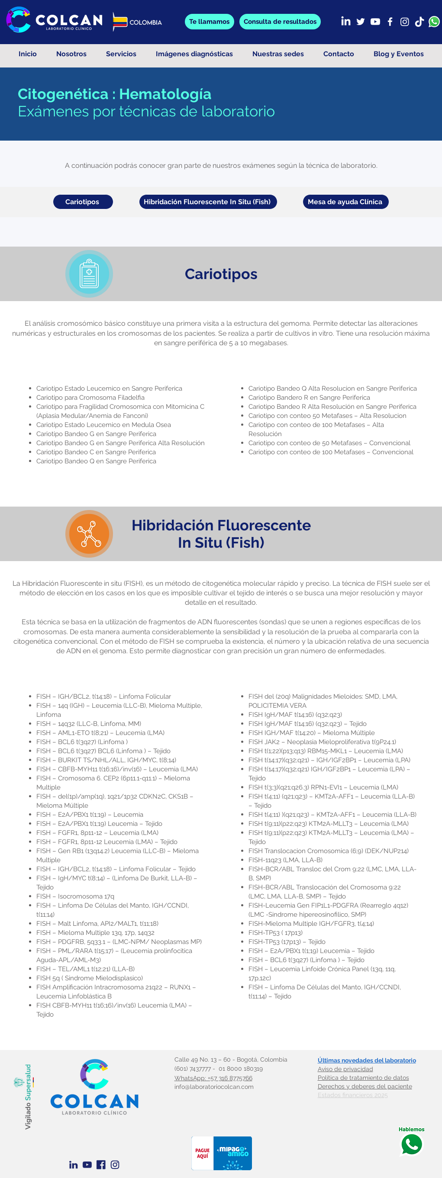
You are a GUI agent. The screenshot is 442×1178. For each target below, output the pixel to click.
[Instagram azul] (115, 1164)
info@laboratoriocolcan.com (214, 1086)
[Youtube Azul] (87, 1164)
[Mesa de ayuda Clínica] (346, 201)
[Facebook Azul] (101, 1164)
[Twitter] (360, 21)
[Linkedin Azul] (73, 1164)
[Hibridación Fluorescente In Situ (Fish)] (208, 201)
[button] (280, 21)
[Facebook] (390, 21)
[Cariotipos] (83, 201)
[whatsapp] (434, 21)
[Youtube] (375, 21)
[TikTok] (419, 21)
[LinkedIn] (346, 21)
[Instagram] (404, 21)
